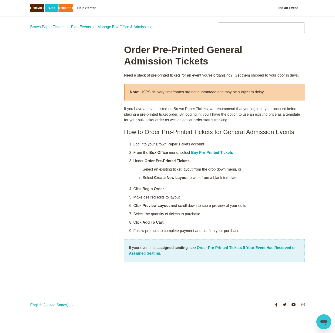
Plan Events (81, 27)
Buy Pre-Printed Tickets (212, 153)
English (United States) (49, 305)
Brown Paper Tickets (47, 27)
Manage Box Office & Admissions (125, 27)
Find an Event (287, 8)
